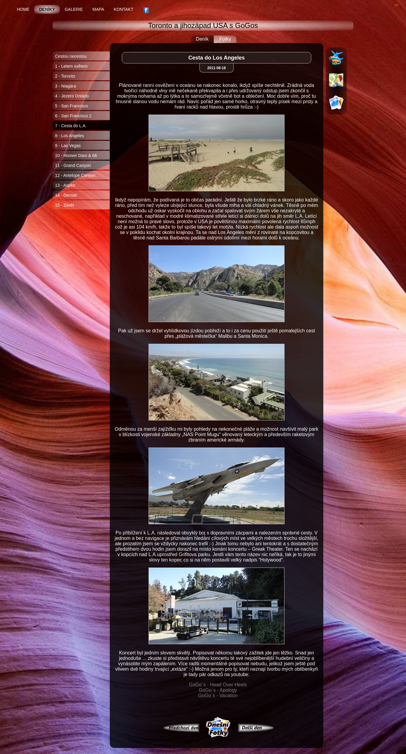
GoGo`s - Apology (218, 690)
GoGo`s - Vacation (218, 695)
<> (396, 5)
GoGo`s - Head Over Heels (218, 684)
